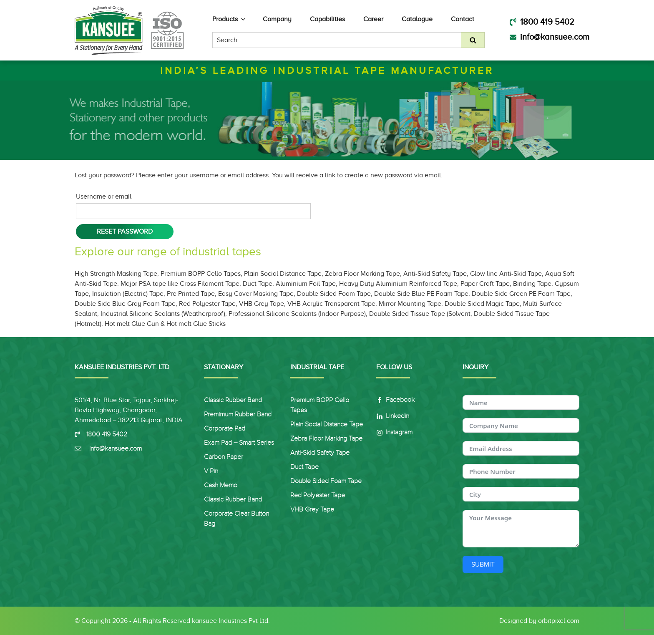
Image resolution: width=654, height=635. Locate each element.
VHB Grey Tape (312, 509)
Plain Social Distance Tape (326, 424)
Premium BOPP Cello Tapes (319, 405)
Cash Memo (220, 485)
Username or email (103, 196)
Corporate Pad (224, 428)
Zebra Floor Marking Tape (326, 438)
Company (277, 19)
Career (373, 19)
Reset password (125, 231)
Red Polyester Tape (317, 495)
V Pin (211, 471)
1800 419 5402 (542, 21)
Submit (483, 564)
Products (229, 19)
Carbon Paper (223, 457)
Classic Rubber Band (233, 400)
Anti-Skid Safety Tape (320, 452)
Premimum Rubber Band (238, 414)
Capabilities (327, 19)
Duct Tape (304, 467)
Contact (462, 19)
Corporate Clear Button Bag (236, 518)
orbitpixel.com (558, 621)
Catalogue (417, 19)
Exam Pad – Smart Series (239, 442)
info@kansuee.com (549, 36)
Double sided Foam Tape (326, 481)
